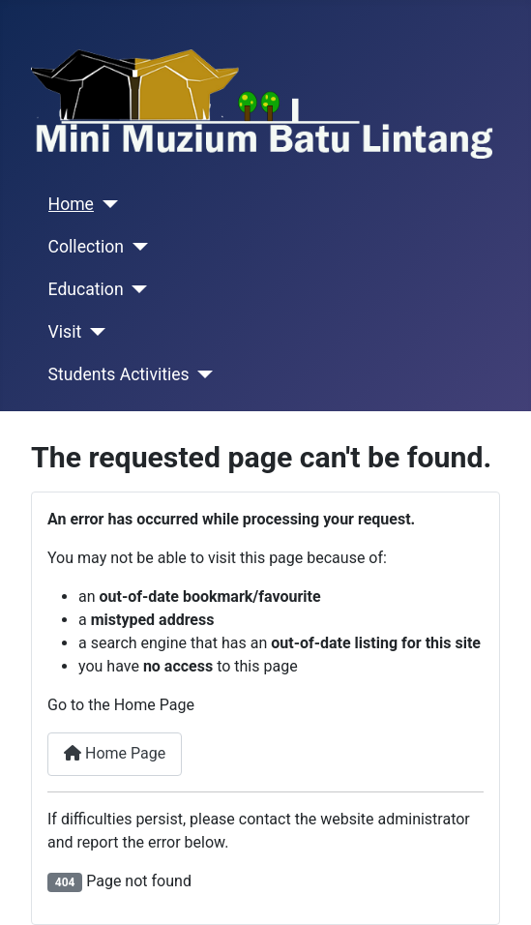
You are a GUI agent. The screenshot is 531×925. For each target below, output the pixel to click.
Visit (65, 332)
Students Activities (119, 374)
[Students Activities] (202, 374)
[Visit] (93, 332)
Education (86, 289)
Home (71, 204)
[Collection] (136, 247)
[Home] (106, 204)
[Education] (136, 289)
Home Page (114, 753)
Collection (86, 246)
